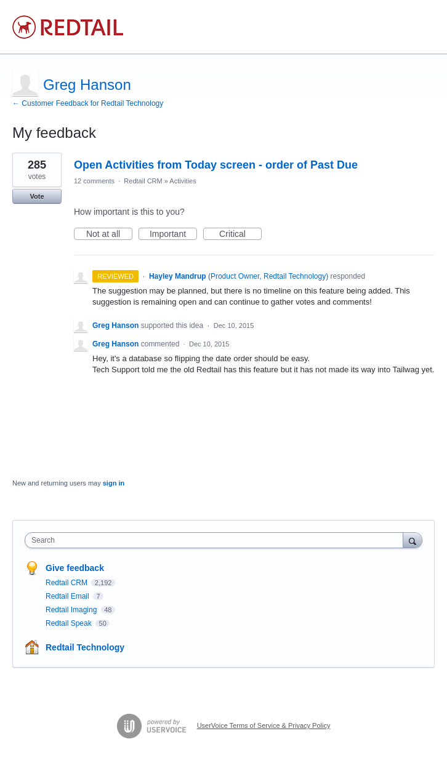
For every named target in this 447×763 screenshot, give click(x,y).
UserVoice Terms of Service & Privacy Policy (264, 725)
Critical (240, 234)
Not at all (109, 234)
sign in (113, 483)
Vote (37, 196)
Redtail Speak (70, 623)
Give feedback (75, 568)
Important (173, 234)
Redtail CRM (143, 181)
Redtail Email (68, 596)
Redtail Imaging (72, 609)
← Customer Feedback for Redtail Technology (87, 103)
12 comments (94, 181)
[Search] (412, 540)
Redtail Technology (85, 647)
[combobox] (217, 540)
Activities (182, 181)
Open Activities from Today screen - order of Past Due (216, 165)
